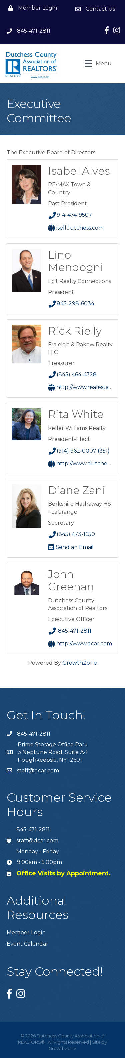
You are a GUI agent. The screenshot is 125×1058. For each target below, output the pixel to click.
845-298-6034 (71, 303)
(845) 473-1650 (71, 534)
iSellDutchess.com (76, 228)
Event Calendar (27, 944)
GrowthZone (79, 663)
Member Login (26, 932)
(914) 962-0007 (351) (79, 451)
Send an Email (71, 547)
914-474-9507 (70, 215)
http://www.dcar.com (80, 643)
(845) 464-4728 (72, 374)
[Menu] (98, 63)
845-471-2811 (70, 631)
